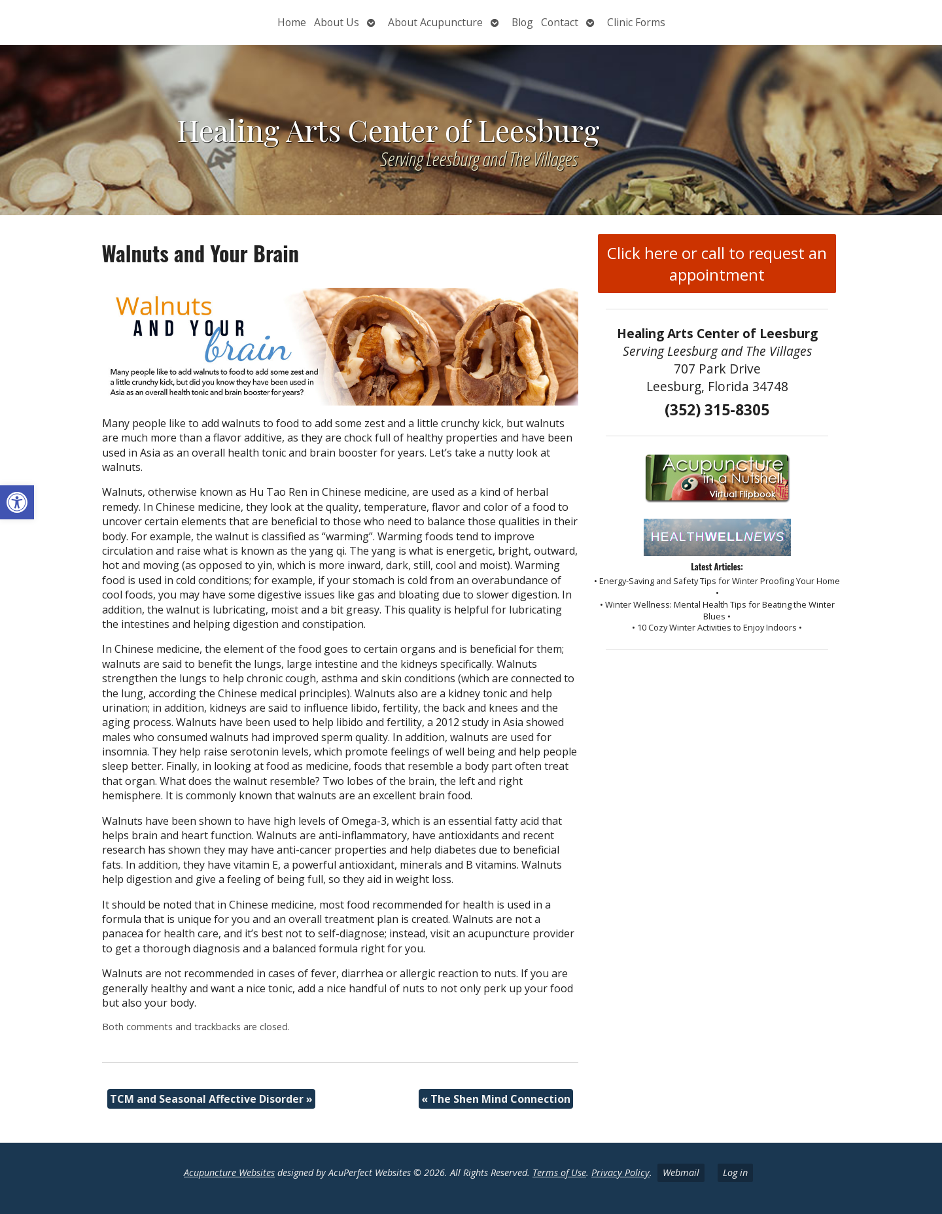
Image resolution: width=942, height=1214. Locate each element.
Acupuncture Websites (229, 1172)
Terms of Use (559, 1172)
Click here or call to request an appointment (717, 263)
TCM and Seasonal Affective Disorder (211, 1099)
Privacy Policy (620, 1172)
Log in (735, 1172)
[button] (17, 502)
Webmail (681, 1172)
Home (291, 22)
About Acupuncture (435, 22)
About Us (336, 22)
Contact (559, 22)
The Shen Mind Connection (495, 1099)
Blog (522, 22)
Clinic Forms (636, 22)
